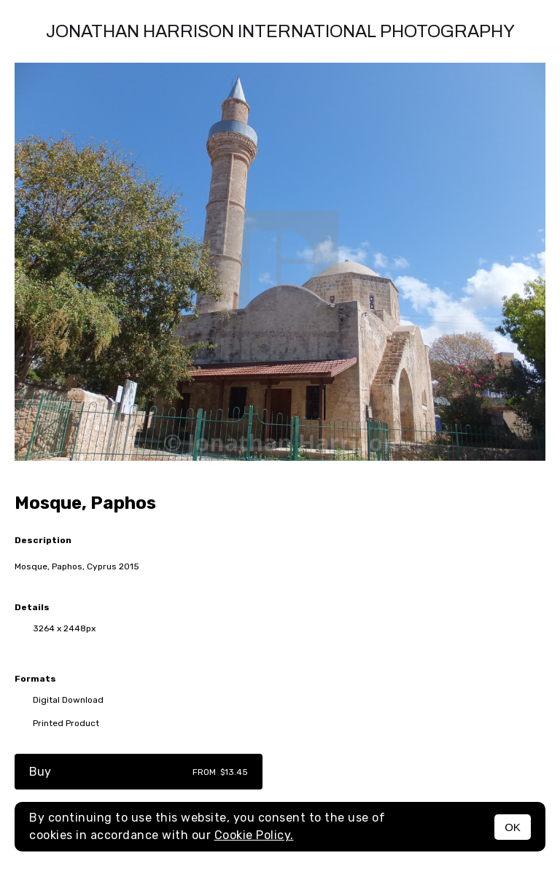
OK (513, 827)
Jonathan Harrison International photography (280, 31)
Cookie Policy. (254, 835)
